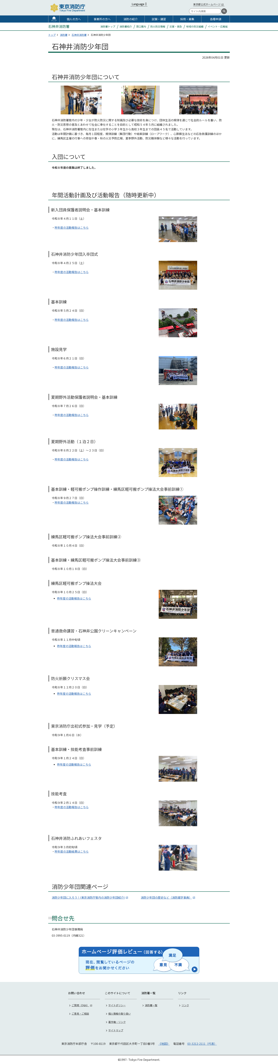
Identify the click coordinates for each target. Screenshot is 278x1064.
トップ (54, 20)
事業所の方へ (102, 19)
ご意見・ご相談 (80, 1013)
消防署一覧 (151, 1005)
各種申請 (215, 19)
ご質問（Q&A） (80, 1005)
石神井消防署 (79, 35)
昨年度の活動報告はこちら (72, 227)
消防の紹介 (130, 19)
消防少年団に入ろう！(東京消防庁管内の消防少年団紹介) (88, 897)
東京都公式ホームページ (207, 4)
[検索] (224, 11)
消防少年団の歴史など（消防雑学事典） (166, 897)
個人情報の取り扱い (119, 1013)
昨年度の (62, 764)
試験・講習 (159, 19)
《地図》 (164, 1043)
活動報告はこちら (79, 764)
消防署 (63, 35)
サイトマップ (115, 1030)
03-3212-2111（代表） (202, 1043)
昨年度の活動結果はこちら (72, 851)
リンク (185, 1005)
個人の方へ (74, 19)
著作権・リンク (117, 1022)
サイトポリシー (117, 1005)
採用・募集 (187, 19)
